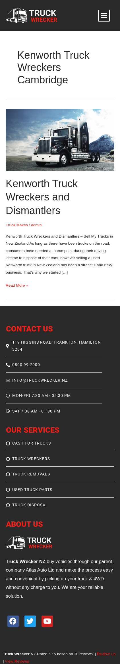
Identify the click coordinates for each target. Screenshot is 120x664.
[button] (104, 16)
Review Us (106, 654)
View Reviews (17, 661)
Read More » (17, 284)
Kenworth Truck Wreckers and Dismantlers (42, 197)
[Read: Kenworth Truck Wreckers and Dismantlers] (60, 140)
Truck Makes (17, 225)
